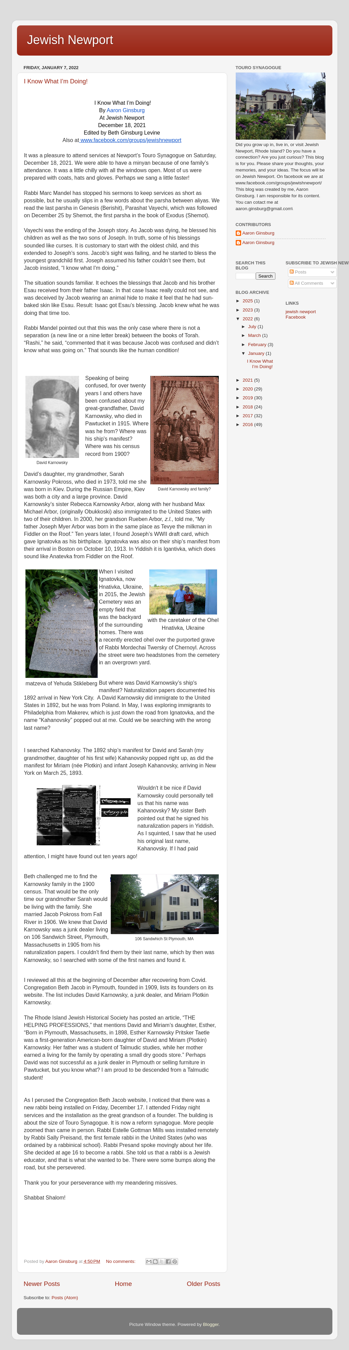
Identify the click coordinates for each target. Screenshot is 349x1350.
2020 (248, 388)
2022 (248, 318)
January (257, 353)
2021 (248, 380)
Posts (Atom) (65, 1297)
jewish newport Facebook (301, 314)
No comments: (121, 1261)
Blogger (211, 1324)
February (258, 344)
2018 (248, 406)
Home (123, 1283)
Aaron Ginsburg (259, 233)
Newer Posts (42, 1283)
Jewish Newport (70, 40)
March (255, 335)
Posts (298, 272)
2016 (248, 424)
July (253, 326)
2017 (248, 415)
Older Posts (203, 1283)
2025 (248, 300)
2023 (248, 310)
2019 (248, 397)
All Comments (306, 283)
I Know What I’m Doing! (56, 81)
